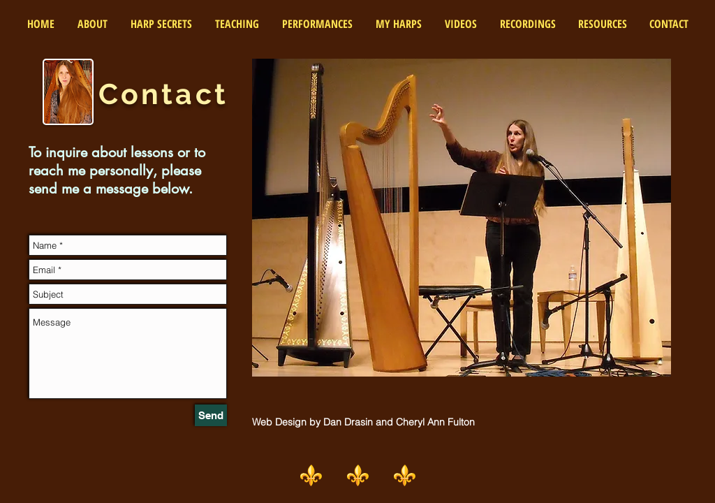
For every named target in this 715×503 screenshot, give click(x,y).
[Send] (211, 415)
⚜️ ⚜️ (381, 475)
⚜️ (322, 475)
